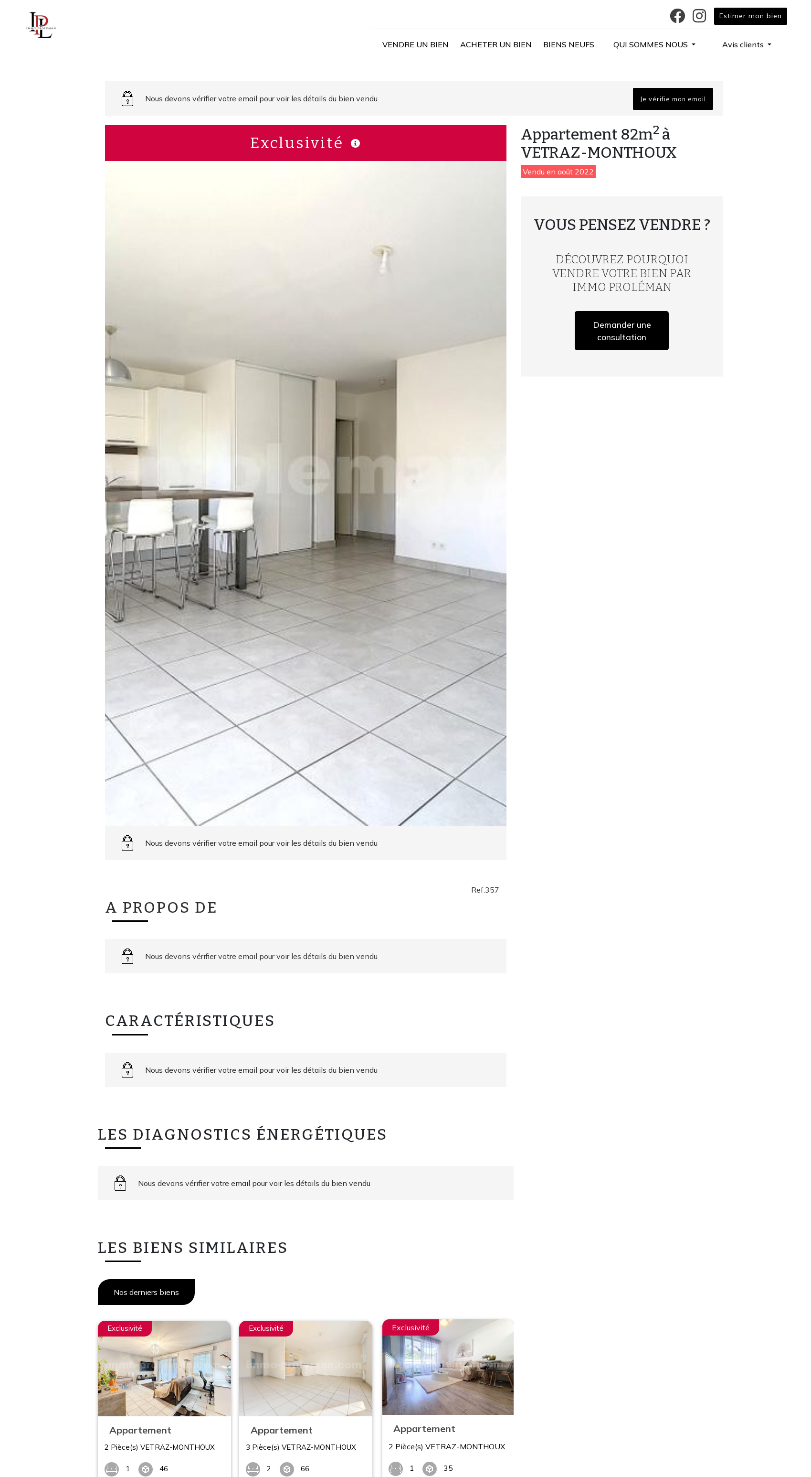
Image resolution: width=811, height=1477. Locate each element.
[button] (654, 44)
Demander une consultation (622, 330)
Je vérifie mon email (673, 99)
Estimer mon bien (750, 15)
